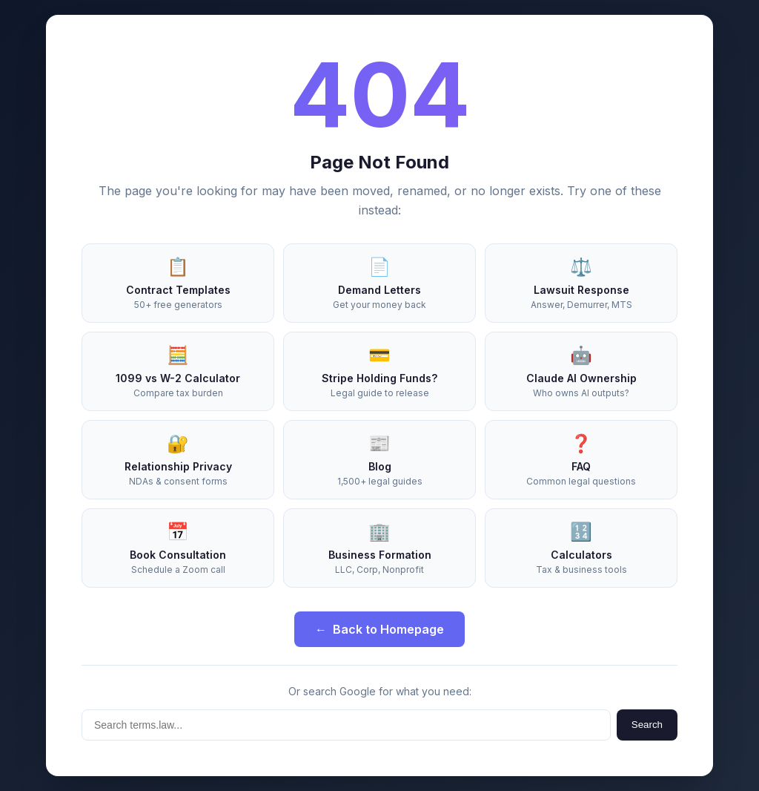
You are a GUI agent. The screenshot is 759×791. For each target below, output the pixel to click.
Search (647, 724)
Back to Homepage (379, 629)
